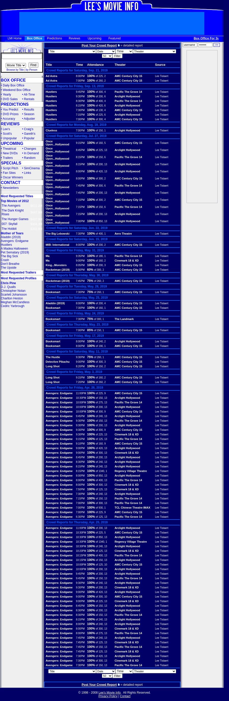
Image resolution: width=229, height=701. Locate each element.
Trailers (8, 158)
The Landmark (124, 319)
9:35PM (80, 256)
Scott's (7, 133)
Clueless (51, 130)
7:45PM (80, 185)
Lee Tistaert (161, 76)
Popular (29, 138)
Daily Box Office (13, 85)
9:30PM (80, 96)
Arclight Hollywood (127, 96)
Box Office (34, 38)
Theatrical (9, 148)
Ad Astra (51, 76)
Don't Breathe (10, 264)
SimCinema (32, 168)
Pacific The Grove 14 (128, 91)
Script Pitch (10, 168)
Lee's (6, 129)
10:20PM (81, 551)
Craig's (28, 129)
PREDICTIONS (14, 104)
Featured (115, 38)
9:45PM (80, 91)
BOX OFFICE (13, 80)
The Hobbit (9, 229)
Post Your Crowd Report (99, 45)
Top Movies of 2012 (15, 201)
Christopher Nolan (13, 291)
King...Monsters (56, 265)
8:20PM (80, 366)
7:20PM (80, 382)
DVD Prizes (11, 114)
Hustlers (6, 245)
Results (29, 109)
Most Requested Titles (17, 196)
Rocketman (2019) (58, 269)
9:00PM (80, 260)
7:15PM (80, 114)
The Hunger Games (15, 219)
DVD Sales (10, 99)
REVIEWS (10, 124)
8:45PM (80, 150)
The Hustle (53, 357)
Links (27, 173)
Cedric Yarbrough (12, 306)
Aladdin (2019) (11, 237)
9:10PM (80, 443)
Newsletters (11, 188)
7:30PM (80, 110)
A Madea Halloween (14, 248)
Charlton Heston (12, 298)
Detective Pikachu (58, 361)
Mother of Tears (12, 233)
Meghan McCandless (15, 302)
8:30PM (80, 101)
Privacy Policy (108, 696)
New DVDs (10, 153)
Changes (30, 148)
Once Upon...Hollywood (57, 143)
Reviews (74, 38)
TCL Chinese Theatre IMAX (132, 507)
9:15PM (80, 143)
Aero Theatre (123, 233)
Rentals (29, 99)
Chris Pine (8, 283)
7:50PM (80, 489)
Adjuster (29, 118)
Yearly (7, 94)
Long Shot (52, 366)
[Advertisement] (202, 126)
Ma (48, 255)
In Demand (31, 153)
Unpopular (10, 138)
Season (29, 114)
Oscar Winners (13, 177)
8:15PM (80, 105)
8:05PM (80, 265)
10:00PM (81, 402)
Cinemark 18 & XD (127, 260)
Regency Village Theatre (131, 471)
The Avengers (11, 205)
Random (29, 158)
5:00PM (80, 269)
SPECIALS (11, 163)
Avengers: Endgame (14, 241)
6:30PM (80, 516)
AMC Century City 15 (128, 76)
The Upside (8, 267)
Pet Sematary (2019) (15, 252)
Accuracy (9, 118)
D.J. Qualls (8, 287)
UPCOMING (12, 143)
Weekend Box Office (16, 90)
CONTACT (10, 182)
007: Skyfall (9, 224)
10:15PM (81, 555)
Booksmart (53, 292)
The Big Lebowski (58, 233)
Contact (125, 696)
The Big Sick (9, 256)
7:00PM (80, 80)
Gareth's (29, 133)
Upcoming (94, 38)
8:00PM (80, 76)
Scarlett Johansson (14, 294)
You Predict (10, 109)
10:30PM (81, 398)
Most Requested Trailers (18, 272)
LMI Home (15, 38)
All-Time (29, 94)
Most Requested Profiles (18, 278)
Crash (5, 260)
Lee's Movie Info (110, 692)
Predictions (54, 38)
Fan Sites (9, 173)
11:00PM (81, 393)
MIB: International (57, 244)
